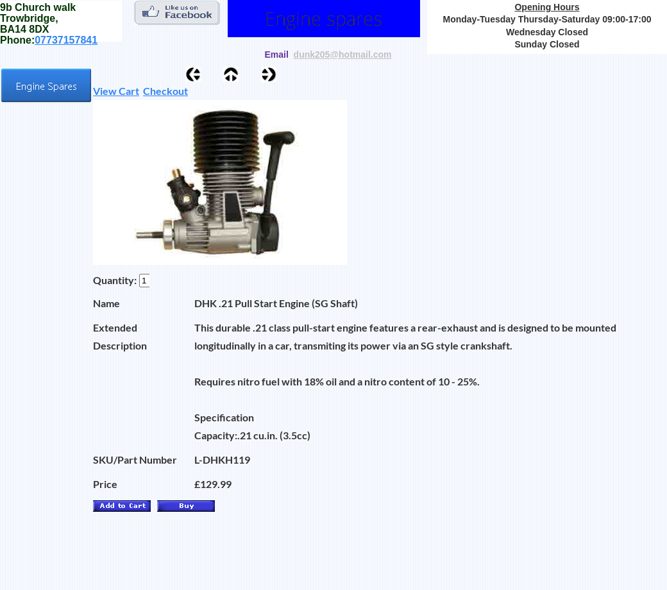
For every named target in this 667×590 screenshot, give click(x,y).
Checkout (165, 91)
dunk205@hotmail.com (343, 54)
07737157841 (66, 40)
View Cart (116, 91)
